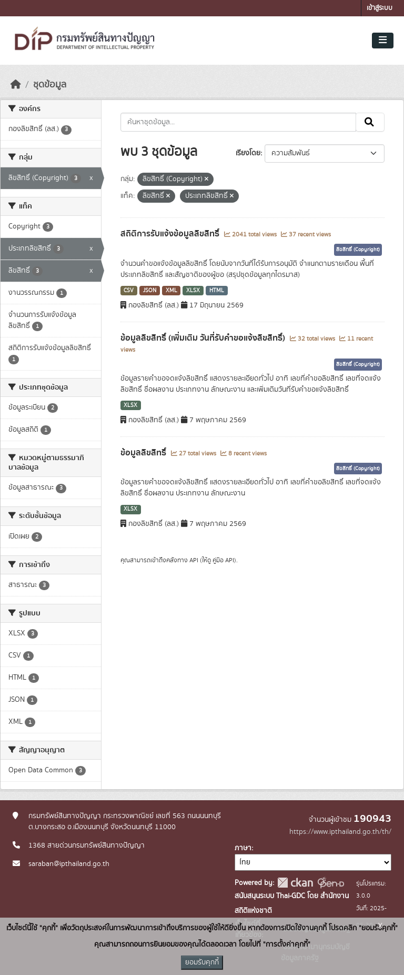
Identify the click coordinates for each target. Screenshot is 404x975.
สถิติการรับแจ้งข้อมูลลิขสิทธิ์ (170, 234)
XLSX (193, 290)
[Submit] (370, 122)
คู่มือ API (223, 560)
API (193, 560)
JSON (149, 290)
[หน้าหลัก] (16, 85)
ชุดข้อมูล (49, 85)
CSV (129, 290)
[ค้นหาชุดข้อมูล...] (238, 122)
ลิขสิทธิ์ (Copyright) (358, 249)
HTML (216, 290)
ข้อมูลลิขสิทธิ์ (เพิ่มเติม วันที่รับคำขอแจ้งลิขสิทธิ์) (203, 338)
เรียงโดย (248, 153)
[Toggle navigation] (382, 40)
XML (171, 290)
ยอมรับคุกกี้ (202, 962)
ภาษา (243, 848)
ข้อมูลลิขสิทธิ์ (144, 453)
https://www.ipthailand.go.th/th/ (340, 832)
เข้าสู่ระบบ (379, 8)
